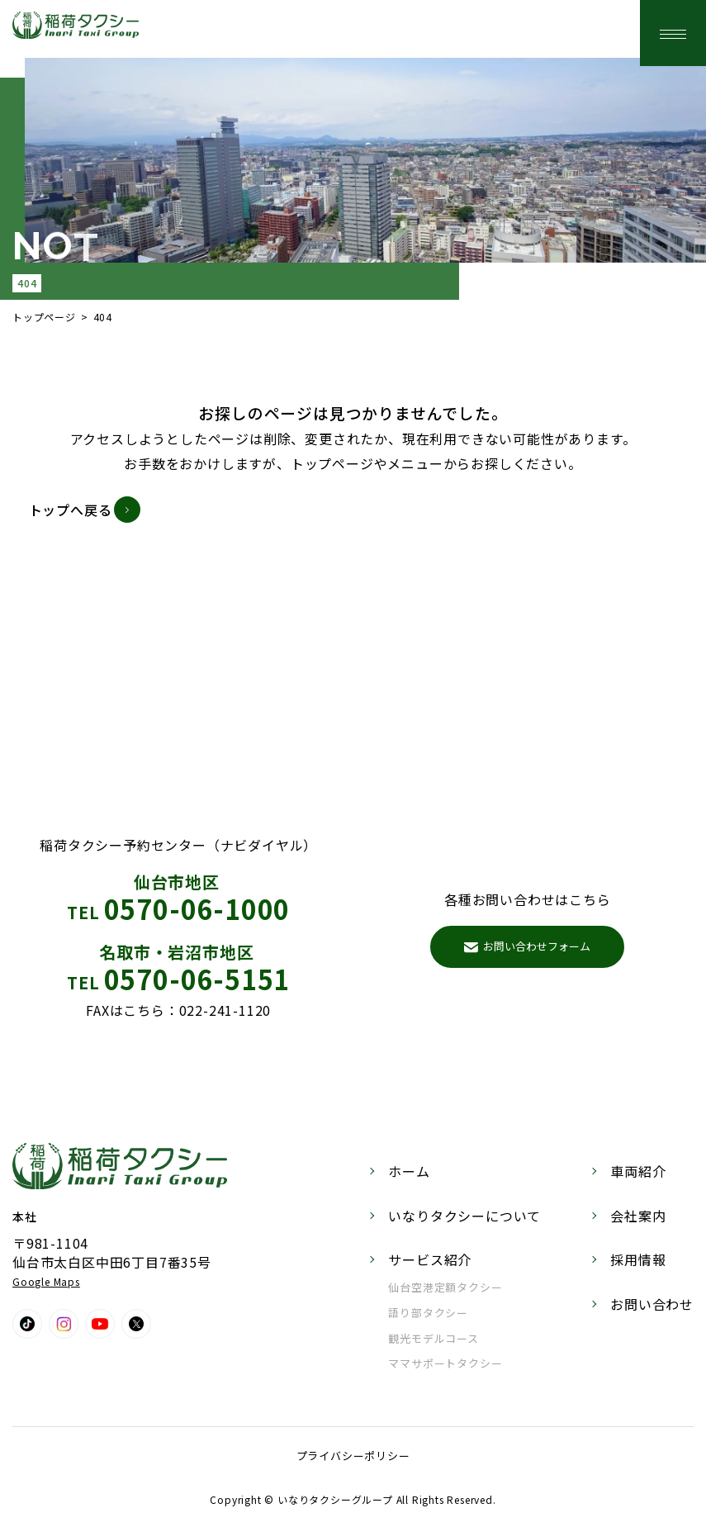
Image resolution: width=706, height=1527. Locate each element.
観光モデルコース (433, 1338)
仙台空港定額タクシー (445, 1287)
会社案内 (638, 1216)
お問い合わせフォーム (527, 946)
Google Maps (46, 1281)
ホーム (408, 1171)
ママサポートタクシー (445, 1363)
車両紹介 (638, 1171)
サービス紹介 (429, 1259)
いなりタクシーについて (464, 1216)
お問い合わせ (652, 1304)
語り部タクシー (428, 1313)
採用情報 (638, 1259)
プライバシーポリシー (353, 1455)
